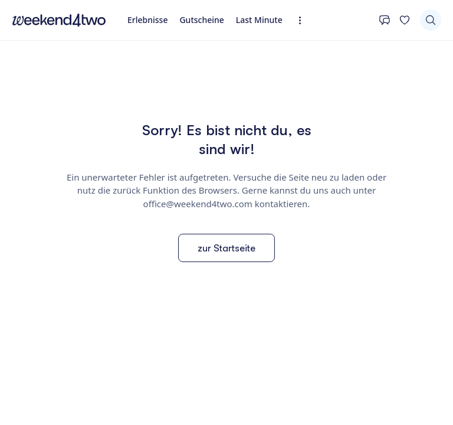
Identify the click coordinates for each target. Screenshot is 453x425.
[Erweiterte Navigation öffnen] (303, 20)
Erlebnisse (147, 19)
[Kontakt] (384, 20)
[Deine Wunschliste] (404, 20)
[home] (59, 20)
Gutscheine (201, 19)
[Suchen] (430, 20)
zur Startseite (226, 248)
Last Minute (259, 19)
